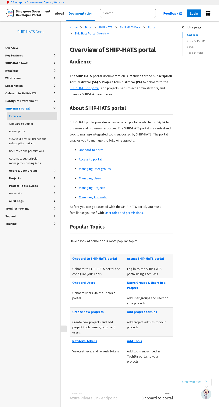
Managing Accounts (93, 197)
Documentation (81, 13)
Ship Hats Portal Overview (92, 33)
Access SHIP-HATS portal (145, 258)
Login (194, 13)
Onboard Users (83, 282)
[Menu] (64, 329)
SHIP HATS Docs (130, 27)
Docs (88, 27)
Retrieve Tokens (84, 341)
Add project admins (142, 312)
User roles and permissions (124, 213)
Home (74, 27)
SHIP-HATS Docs (30, 31)
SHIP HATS (105, 27)
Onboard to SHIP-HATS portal (94, 258)
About (59, 13)
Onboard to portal (91, 150)
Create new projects (88, 312)
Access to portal (90, 159)
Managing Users (90, 178)
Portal (152, 27)
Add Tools (134, 341)
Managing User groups (95, 169)
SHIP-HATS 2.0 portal (84, 88)
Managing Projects (92, 187)
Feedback (172, 13)
